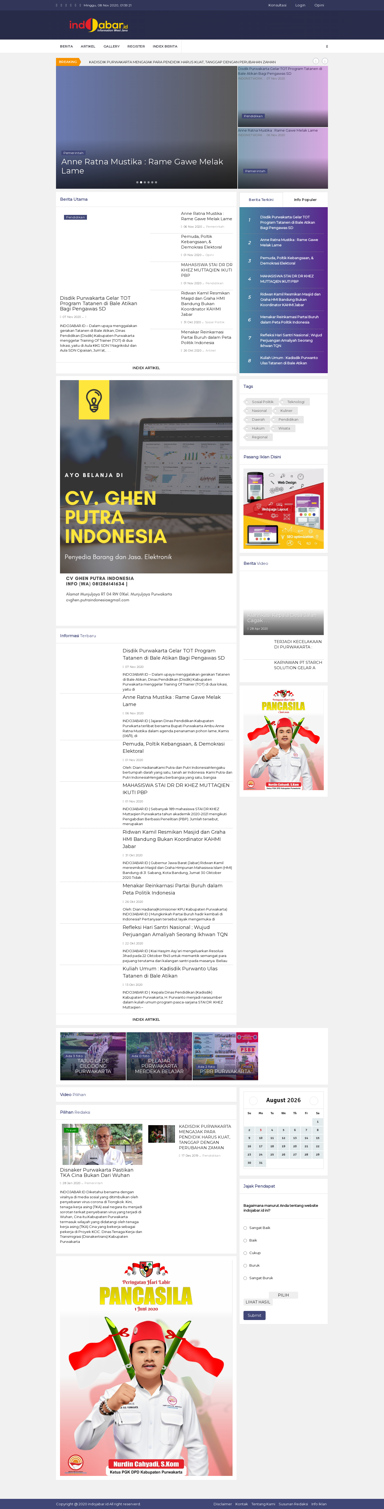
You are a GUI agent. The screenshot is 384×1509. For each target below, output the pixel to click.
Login (300, 5)
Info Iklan (319, 1504)
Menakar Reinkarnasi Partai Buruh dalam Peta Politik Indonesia (206, 337)
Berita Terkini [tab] (261, 200)
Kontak (241, 1504)
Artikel (211, 350)
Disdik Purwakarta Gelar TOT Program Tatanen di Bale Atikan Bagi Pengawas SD (283, 71)
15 (317, 1138)
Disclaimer (223, 1504)
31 (260, 1163)
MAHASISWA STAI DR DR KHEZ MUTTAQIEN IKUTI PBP (207, 270)
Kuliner (287, 410)
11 (272, 1138)
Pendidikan (215, 283)
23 (249, 1155)
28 (306, 1155)
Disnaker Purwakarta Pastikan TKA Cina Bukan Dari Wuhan (97, 1172)
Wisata (284, 428)
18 (272, 1146)
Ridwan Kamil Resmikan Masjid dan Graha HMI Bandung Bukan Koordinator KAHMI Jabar (205, 303)
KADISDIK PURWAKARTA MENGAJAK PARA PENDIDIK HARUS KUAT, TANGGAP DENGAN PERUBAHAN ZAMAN (182, 62)
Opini (319, 5)
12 (283, 1138)
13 (295, 1138)
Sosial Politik (215, 322)
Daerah (258, 419)
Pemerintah (215, 226)
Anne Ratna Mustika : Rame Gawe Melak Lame (283, 130)
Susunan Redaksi (293, 1504)
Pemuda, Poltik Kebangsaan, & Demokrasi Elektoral (201, 242)
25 (272, 1155)
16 (249, 1146)
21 (306, 1146)
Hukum (258, 428)
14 (306, 1138)
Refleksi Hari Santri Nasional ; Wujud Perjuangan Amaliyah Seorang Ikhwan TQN (291, 340)
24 (260, 1155)
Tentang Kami (263, 1504)
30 (249, 1163)
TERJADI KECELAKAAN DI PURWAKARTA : (298, 644)
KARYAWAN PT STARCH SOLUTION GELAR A (298, 665)
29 (317, 1155)
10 (260, 1138)
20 (295, 1146)
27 (295, 1155)
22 (317, 1146)
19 (283, 1146)
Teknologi (296, 402)
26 (283, 1155)
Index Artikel (146, 368)
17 (260, 1146)
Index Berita (165, 46)
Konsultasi (277, 5)
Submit (254, 1315)
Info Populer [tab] (305, 200)
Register (136, 46)
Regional (259, 437)
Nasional (259, 410)
